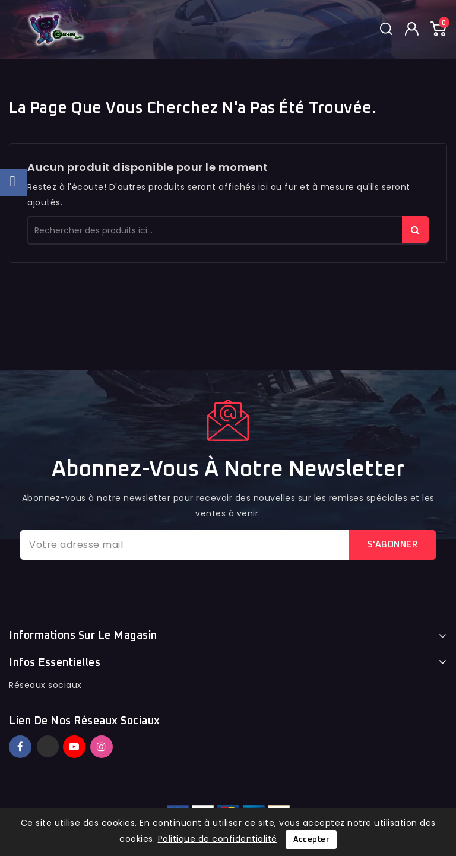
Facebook (21, 746)
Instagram (103, 746)
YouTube (75, 746)
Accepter (311, 840)
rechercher (415, 229)
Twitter (48, 746)
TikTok (119, 741)
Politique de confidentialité (217, 839)
